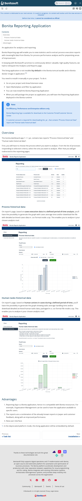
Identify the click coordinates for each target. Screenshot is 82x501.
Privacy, (48, 491)
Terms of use (59, 486)
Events (48, 486)
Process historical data (12, 37)
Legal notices (55, 491)
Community (26, 486)
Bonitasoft (38, 486)
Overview (6, 35)
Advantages (7, 43)
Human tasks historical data (14, 40)
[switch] (75, 3)
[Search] (63, 3)
